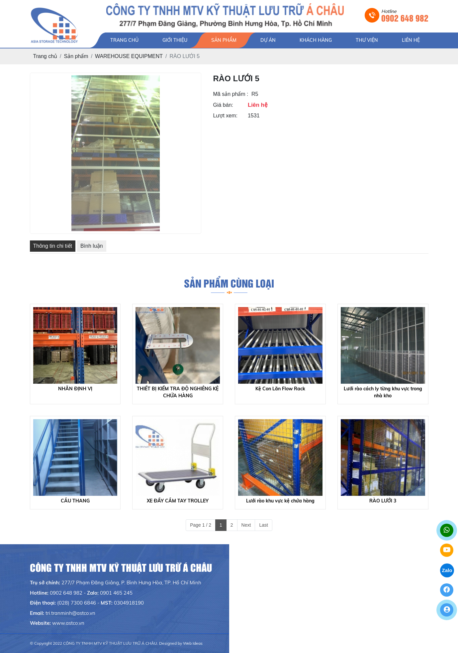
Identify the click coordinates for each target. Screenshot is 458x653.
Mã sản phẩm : (230, 94)
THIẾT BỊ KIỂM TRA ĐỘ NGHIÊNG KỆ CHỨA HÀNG (178, 392)
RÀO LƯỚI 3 (382, 501)
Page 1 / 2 (200, 525)
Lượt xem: (225, 115)
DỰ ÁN (268, 40)
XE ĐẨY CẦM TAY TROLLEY (178, 501)
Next (246, 525)
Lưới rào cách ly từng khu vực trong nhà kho (383, 392)
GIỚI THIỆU (174, 40)
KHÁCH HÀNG (316, 40)
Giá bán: (223, 105)
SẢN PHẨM (223, 40)
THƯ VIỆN (367, 40)
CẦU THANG (75, 501)
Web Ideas (193, 643)
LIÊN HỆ (411, 40)
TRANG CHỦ (124, 40)
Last (263, 525)
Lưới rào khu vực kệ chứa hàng (280, 501)
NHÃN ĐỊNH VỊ (75, 389)
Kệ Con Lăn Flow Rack (280, 389)
